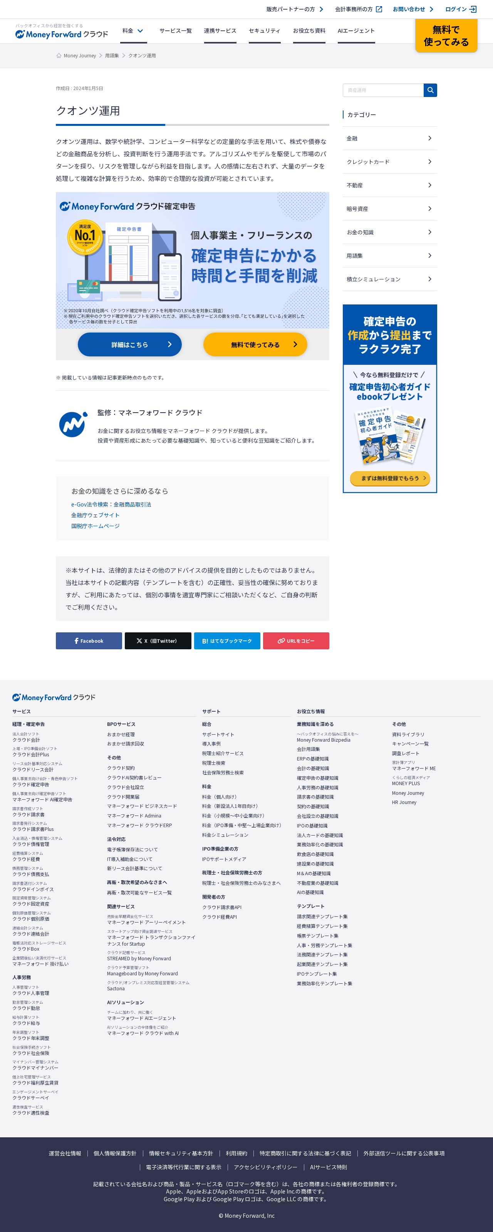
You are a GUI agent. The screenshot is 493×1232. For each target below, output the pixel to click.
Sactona (148, 985)
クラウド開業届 (123, 797)
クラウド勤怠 (27, 1005)
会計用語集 (308, 749)
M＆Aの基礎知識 (314, 873)
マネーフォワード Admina (134, 815)
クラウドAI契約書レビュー (134, 777)
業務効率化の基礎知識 (320, 844)
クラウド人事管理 (30, 990)
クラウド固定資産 (31, 901)
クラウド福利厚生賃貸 (35, 1080)
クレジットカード (368, 161)
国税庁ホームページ (95, 526)
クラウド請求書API (221, 907)
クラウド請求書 (28, 811)
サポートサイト (218, 734)
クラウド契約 (121, 768)
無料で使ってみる (255, 344)
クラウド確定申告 (45, 781)
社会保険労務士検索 (223, 772)
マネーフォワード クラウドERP (139, 825)
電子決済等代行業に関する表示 (183, 1167)
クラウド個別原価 (31, 916)
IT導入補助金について (130, 859)
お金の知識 (360, 232)
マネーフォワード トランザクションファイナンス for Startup (151, 938)
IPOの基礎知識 (312, 825)
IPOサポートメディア (224, 859)
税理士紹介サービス (223, 753)
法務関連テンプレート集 (322, 954)
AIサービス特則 (328, 1167)
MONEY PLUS (411, 780)
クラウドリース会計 (37, 766)
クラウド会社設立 (125, 787)
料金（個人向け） (220, 797)
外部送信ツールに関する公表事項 (404, 1153)
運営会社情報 (65, 1153)
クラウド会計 (26, 737)
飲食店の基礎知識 (315, 854)
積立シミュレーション (374, 279)
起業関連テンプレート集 (322, 964)
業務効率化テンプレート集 (324, 983)
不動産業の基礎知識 (318, 883)
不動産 (355, 185)
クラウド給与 (26, 1020)
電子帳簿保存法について (132, 849)
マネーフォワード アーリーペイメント (146, 919)
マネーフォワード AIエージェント (141, 1015)
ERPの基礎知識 (313, 759)
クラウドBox (39, 946)
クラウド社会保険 (31, 1050)
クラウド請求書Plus (33, 826)
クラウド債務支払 (30, 871)
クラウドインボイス (33, 886)
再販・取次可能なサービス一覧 (139, 892)
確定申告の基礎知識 (318, 778)
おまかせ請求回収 (125, 744)
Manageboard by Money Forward (142, 970)
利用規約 (236, 1153)
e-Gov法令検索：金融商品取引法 (111, 504)
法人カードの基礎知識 (320, 835)
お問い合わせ (409, 9)
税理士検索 (213, 763)
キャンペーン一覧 (410, 744)
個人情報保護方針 (115, 1153)
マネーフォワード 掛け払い (40, 961)
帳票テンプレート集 (318, 936)
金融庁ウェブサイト (95, 515)
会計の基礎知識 (313, 768)
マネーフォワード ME (414, 765)
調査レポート (406, 753)
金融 (352, 138)
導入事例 (211, 744)
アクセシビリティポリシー (266, 1167)
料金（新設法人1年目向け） (231, 806)
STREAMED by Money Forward (139, 955)
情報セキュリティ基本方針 (181, 1153)
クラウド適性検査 (30, 1110)
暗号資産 (357, 208)
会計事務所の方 (354, 9)
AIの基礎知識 (310, 892)
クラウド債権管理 (37, 841)
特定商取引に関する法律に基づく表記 (305, 1153)
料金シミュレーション (225, 835)
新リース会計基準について (134, 868)
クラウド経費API (219, 917)
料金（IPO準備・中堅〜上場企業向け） (243, 825)
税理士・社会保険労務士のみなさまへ (241, 883)
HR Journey (404, 802)
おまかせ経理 (121, 734)
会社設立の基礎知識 (318, 816)
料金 (127, 30)
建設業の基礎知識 (315, 864)
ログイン (456, 9)
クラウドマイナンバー (35, 1065)
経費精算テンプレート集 (322, 926)
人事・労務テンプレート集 (324, 945)
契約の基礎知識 (313, 806)
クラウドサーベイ (35, 1095)
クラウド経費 (27, 856)
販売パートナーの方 (291, 9)
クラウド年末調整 (30, 1035)
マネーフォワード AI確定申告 (42, 796)
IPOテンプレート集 (317, 974)
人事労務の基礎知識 (318, 787)
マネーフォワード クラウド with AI (143, 1030)
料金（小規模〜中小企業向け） (234, 815)
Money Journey (80, 55)
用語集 (112, 55)
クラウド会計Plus (34, 751)
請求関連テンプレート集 (322, 916)
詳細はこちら (129, 344)
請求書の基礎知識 (315, 797)
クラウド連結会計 (30, 931)
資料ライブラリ (408, 734)
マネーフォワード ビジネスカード (142, 806)
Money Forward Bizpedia (328, 737)
